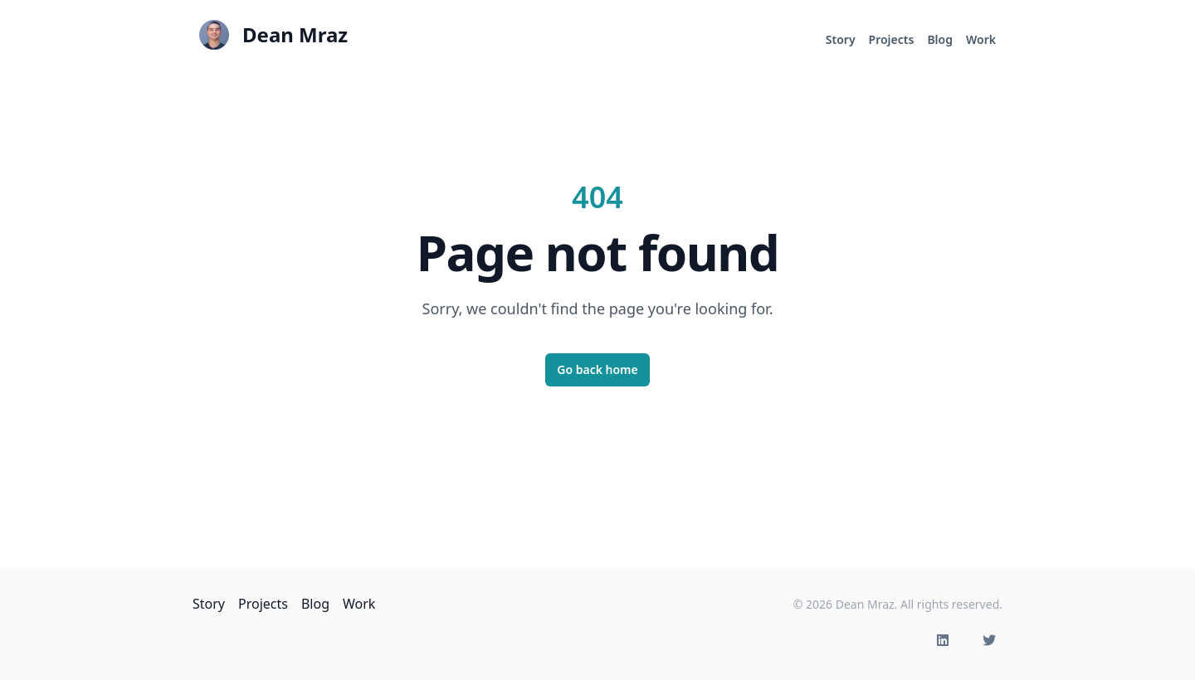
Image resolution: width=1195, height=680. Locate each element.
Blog (940, 39)
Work (981, 39)
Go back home (597, 369)
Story (841, 39)
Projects (892, 39)
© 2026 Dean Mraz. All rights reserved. (897, 604)
